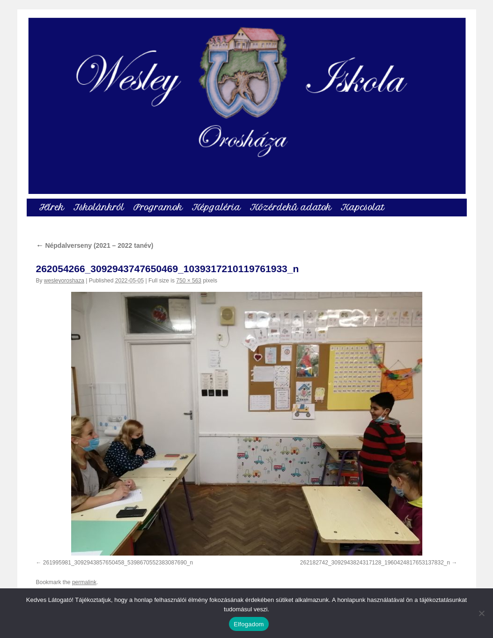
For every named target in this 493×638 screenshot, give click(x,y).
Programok (158, 207)
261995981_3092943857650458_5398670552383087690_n (118, 562)
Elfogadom (249, 624)
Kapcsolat (362, 207)
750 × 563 (188, 280)
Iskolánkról (99, 207)
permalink (84, 582)
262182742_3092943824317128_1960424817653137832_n (375, 562)
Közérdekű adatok (290, 207)
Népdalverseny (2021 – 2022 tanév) (95, 245)
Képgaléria (216, 207)
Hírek (51, 207)
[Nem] (481, 613)
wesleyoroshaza (64, 280)
